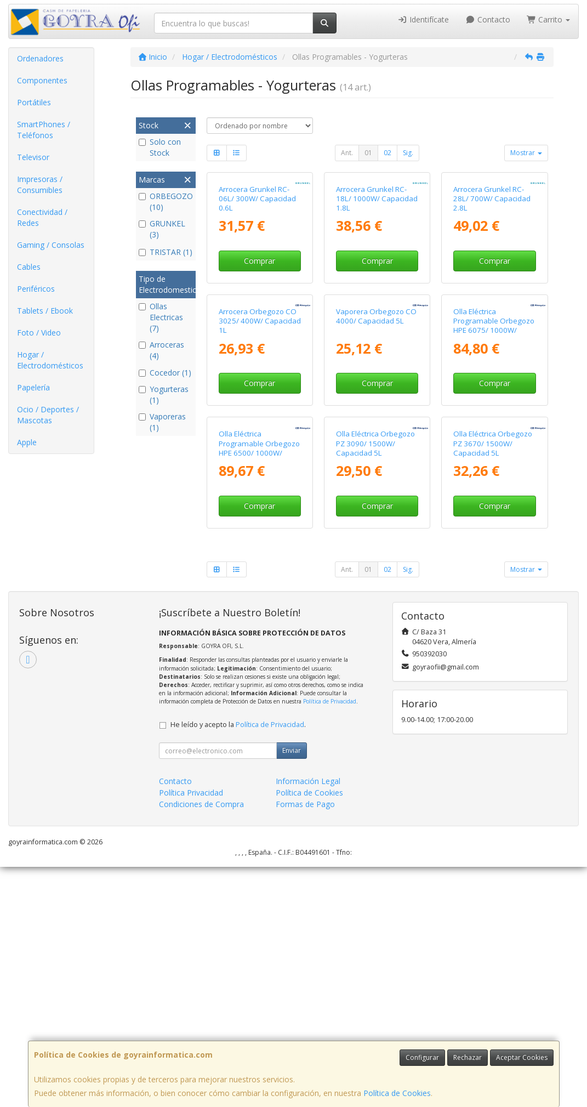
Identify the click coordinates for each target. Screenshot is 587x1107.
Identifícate (423, 19)
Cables (29, 267)
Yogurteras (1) (164, 394)
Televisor (33, 157)
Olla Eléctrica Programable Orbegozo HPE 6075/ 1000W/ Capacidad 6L (493, 486)
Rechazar (467, 1057)
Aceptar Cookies (522, 1057)
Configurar (422, 1057)
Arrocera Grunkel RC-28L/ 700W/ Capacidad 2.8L (492, 278)
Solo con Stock (160, 147)
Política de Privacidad (329, 941)
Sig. (408, 152)
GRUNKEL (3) (162, 229)
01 (368, 152)
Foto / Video (39, 332)
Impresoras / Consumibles (39, 184)
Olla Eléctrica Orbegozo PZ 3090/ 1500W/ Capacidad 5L (375, 683)
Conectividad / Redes (42, 217)
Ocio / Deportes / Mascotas (48, 414)
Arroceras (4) (161, 350)
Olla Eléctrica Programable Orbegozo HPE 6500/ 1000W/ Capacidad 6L (259, 688)
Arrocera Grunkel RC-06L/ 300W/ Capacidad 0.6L (257, 278)
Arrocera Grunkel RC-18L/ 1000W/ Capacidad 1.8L (377, 278)
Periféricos (36, 288)
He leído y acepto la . (238, 964)
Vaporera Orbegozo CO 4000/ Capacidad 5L (376, 476)
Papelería (33, 387)
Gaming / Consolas (50, 245)
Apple (27, 442)
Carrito (549, 19)
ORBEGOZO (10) (166, 201)
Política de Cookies (397, 1093)
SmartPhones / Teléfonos (43, 129)
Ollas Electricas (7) (161, 317)
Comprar (259, 341)
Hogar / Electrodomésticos (50, 360)
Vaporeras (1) (162, 422)
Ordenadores (40, 58)
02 (387, 152)
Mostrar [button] (526, 152)
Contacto (487, 19)
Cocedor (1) (165, 372)
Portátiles (34, 102)
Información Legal (308, 1021)
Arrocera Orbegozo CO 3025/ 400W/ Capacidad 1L (260, 481)
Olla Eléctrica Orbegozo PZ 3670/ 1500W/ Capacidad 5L (492, 683)
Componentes (42, 80)
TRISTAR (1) (165, 252)
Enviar (291, 990)
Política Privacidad (191, 1032)
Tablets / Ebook (45, 310)
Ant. (347, 152)
